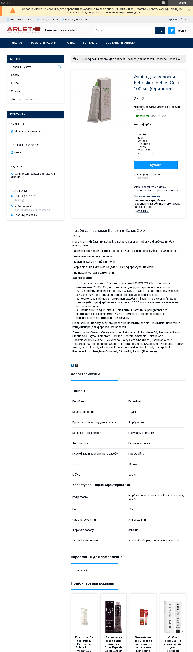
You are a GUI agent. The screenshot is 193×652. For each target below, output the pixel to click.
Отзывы (16, 91)
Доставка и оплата (120, 42)
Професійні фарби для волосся (104, 59)
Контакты (90, 42)
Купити (155, 165)
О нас (71, 42)
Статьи (15, 75)
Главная (17, 42)
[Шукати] (160, 30)
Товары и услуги (43, 42)
